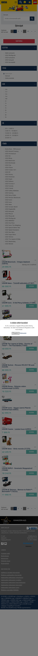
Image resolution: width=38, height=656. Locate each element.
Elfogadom (15, 333)
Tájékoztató (23, 333)
